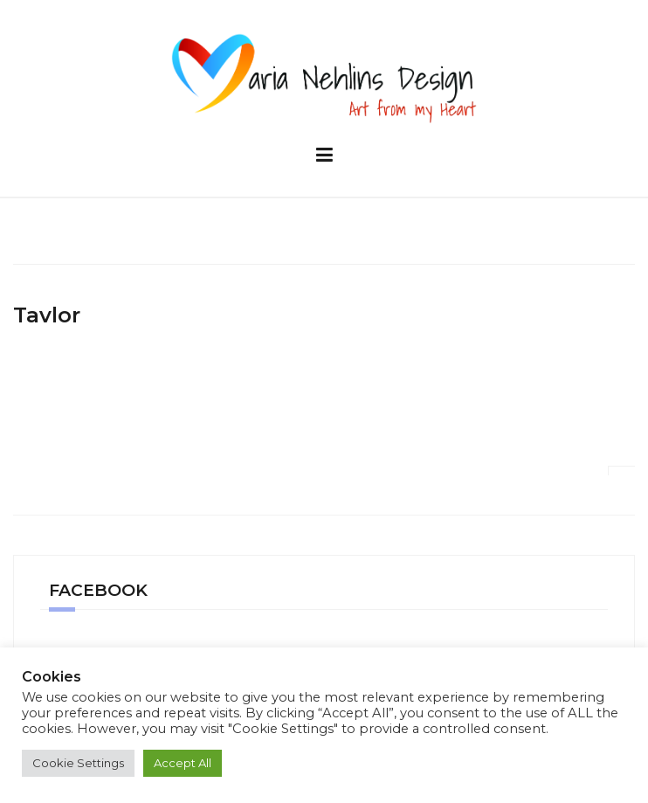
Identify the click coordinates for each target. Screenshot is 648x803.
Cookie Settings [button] (78, 763)
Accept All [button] (182, 763)
